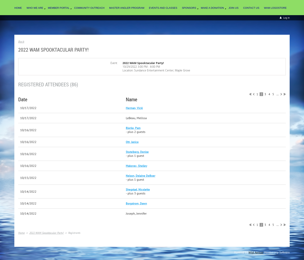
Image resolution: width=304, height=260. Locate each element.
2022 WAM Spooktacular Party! (46, 233)
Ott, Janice (132, 142)
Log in (286, 17)
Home (21, 233)
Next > (281, 94)
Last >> (284, 94)
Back (21, 41)
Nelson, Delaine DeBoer (140, 176)
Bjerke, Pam (133, 128)
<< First (250, 94)
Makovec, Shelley (136, 166)
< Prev (253, 94)
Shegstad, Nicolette (138, 189)
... (277, 94)
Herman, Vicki (134, 108)
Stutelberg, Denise (137, 152)
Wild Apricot (256, 252)
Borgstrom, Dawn (136, 203)
